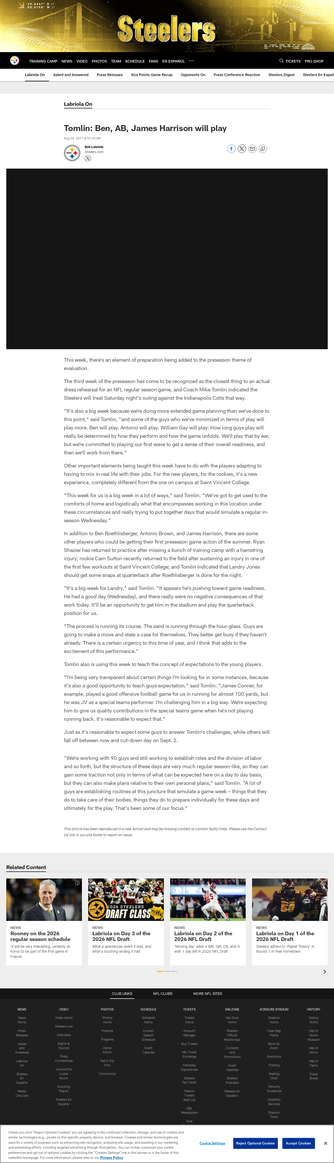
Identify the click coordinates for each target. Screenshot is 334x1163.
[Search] (281, 60)
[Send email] (252, 151)
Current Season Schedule (148, 1035)
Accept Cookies (298, 1143)
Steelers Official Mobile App (232, 1035)
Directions (274, 1056)
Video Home (64, 1017)
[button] (160, 971)
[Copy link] (263, 149)
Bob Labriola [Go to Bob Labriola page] (94, 147)
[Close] (325, 1143)
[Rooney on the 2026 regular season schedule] (44, 921)
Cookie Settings (212, 1143)
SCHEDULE (148, 1009)
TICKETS (189, 1009)
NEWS (21, 1009)
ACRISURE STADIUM (274, 1009)
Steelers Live (64, 1026)
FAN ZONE (232, 1009)
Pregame (107, 1039)
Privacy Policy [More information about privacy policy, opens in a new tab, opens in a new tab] (111, 1157)
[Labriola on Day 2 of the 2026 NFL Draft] (208, 919)
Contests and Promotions (232, 1052)
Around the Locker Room (64, 1073)
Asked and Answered (22, 1048)
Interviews (64, 1035)
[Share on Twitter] (242, 151)
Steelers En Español (22, 1078)
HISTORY (313, 1009)
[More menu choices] (191, 61)
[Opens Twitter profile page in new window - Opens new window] (88, 158)
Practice (107, 1030)
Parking (274, 1065)
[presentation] (326, 972)
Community (107, 1073)
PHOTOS (107, 1009)
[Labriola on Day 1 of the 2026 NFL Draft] (290, 919)
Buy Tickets (189, 1043)
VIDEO (63, 1009)
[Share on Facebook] (231, 151)
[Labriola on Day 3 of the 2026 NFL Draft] (126, 919)
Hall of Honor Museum (314, 1035)
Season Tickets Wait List (189, 1095)
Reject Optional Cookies (255, 1143)
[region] (167, 1144)
